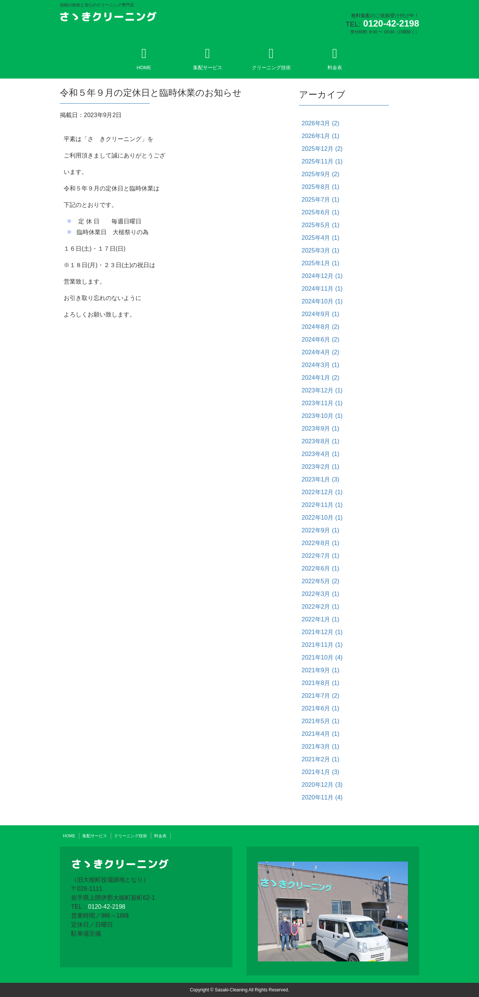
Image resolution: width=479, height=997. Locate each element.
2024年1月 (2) (320, 377)
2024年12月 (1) (322, 276)
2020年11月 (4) (322, 797)
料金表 (334, 58)
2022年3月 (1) (320, 594)
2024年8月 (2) (320, 327)
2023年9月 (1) (320, 428)
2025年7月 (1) (320, 199)
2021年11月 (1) (322, 645)
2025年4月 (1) (320, 238)
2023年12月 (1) (322, 390)
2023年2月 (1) (320, 467)
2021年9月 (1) (320, 670)
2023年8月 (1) (320, 441)
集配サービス (207, 58)
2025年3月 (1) (320, 250)
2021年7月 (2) (320, 695)
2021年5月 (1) (320, 721)
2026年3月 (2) (320, 123)
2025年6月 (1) (320, 212)
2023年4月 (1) (320, 454)
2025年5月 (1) (320, 225)
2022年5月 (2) (320, 581)
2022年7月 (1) (320, 556)
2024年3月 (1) (320, 365)
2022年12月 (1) (322, 492)
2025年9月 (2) (320, 174)
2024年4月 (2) (320, 352)
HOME (144, 58)
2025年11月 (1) (322, 161)
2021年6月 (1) (320, 708)
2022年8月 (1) (320, 543)
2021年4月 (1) (320, 734)
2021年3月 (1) (320, 746)
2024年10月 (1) (322, 301)
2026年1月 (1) (320, 136)
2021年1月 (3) (320, 772)
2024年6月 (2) (320, 339)
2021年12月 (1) (322, 632)
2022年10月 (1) (322, 517)
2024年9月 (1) (320, 314)
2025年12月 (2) (322, 149)
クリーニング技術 (271, 58)
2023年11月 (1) (322, 403)
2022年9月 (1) (320, 530)
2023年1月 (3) (320, 479)
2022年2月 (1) (320, 606)
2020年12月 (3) (322, 785)
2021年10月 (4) (322, 657)
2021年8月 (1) (320, 683)
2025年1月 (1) (320, 263)
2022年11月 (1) (322, 505)
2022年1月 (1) (320, 619)
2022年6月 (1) (320, 568)
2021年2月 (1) (320, 759)
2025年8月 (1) (320, 187)
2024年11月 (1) (322, 288)
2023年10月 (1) (322, 416)
